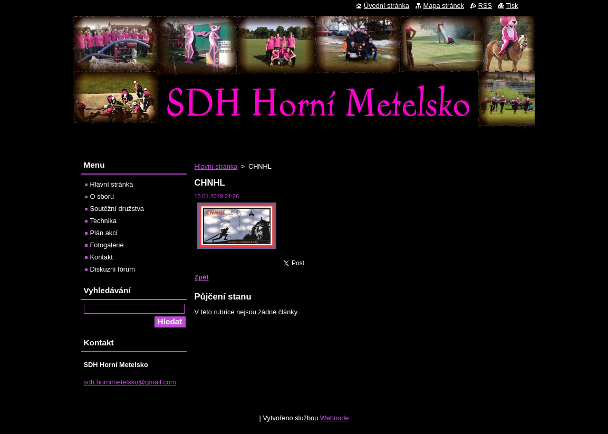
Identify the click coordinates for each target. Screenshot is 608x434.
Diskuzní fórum (112, 269)
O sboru (102, 196)
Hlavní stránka (216, 166)
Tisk (512, 5)
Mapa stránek (444, 5)
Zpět (202, 277)
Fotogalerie (107, 245)
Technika (103, 221)
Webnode (334, 421)
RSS (485, 5)
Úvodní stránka (386, 5)
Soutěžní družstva (117, 209)
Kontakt (101, 257)
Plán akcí (104, 233)
